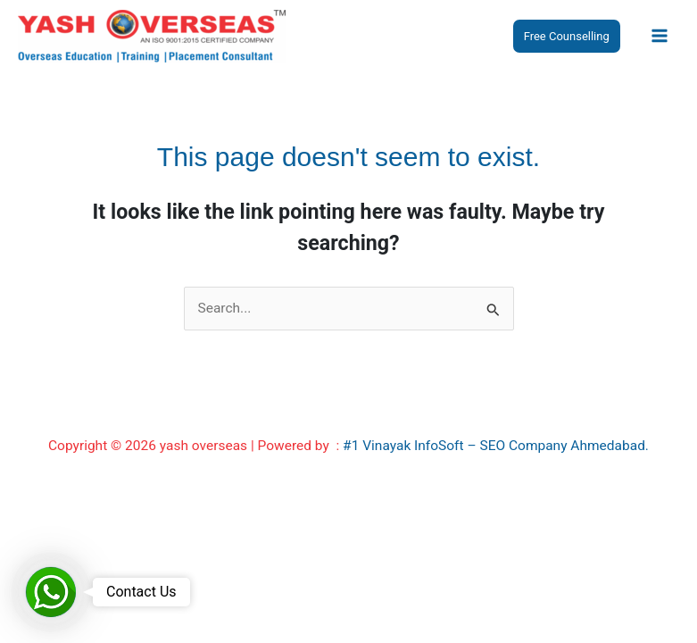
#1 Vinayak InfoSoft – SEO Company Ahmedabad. (496, 446)
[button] (566, 36)
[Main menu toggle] (660, 35)
